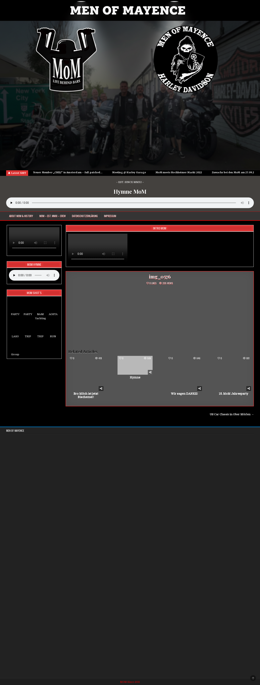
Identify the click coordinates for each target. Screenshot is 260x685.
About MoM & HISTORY (21, 216)
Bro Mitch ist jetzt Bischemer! (86, 395)
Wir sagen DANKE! (184, 393)
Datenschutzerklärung (85, 216)
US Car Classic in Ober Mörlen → (232, 414)
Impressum (110, 216)
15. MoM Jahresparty (233, 393)
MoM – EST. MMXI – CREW (52, 216)
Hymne (135, 377)
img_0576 (159, 276)
